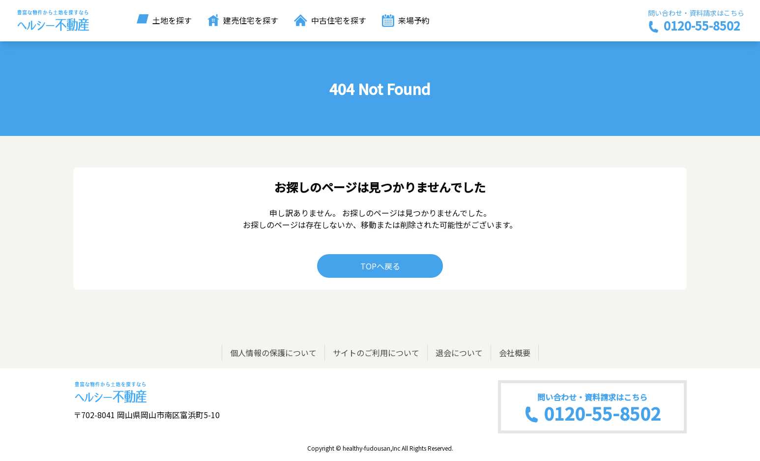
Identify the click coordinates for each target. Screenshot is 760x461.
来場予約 (406, 20)
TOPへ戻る (380, 266)
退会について (459, 353)
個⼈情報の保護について (273, 353)
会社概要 (514, 353)
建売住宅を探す (242, 20)
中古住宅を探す (330, 20)
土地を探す (164, 20)
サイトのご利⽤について (376, 353)
